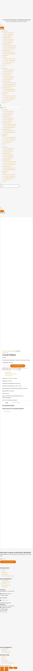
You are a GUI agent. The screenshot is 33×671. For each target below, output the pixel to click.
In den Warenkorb (17, 365)
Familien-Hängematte (9, 32)
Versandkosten (14, 369)
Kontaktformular (4, 600)
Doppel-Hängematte (8, 34)
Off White (14, 402)
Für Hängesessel (7, 63)
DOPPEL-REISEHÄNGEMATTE (10, 54)
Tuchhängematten (7, 37)
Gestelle (4, 57)
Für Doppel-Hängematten (9, 60)
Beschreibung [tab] (8, 372)
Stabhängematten (7, 44)
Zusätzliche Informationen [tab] (10, 373)
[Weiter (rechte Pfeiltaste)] (6, 670)
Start (3, 351)
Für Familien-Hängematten (10, 58)
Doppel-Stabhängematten (10, 47)
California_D (7, 411)
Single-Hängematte (8, 36)
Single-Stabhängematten (9, 49)
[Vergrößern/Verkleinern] (2, 668)
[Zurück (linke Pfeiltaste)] (2, 670)
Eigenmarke (5, 31)
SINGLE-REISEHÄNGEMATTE (9, 52)
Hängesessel (5, 55)
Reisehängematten (7, 50)
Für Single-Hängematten (9, 62)
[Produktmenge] (6, 365)
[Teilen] (11, 668)
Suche (1, 107)
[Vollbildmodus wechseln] (6, 668)
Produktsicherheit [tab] (9, 375)
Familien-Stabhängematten (10, 45)
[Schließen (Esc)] (15, 668)
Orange (18, 402)
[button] (16, 105)
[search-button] (0, 184)
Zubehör (4, 65)
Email (1, 559)
